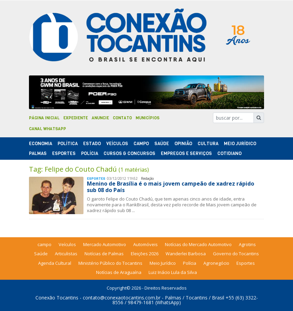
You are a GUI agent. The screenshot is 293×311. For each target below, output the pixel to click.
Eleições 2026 (144, 253)
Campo (141, 143)
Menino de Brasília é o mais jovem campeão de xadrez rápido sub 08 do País (170, 187)
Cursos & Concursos (129, 153)
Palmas (38, 153)
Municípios (147, 118)
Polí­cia (89, 153)
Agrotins (247, 244)
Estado (92, 143)
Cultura (208, 143)
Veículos (117, 143)
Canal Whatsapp (47, 129)
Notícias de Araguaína (118, 272)
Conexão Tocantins (56, 297)
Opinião (183, 143)
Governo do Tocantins (236, 253)
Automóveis (145, 244)
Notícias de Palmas (104, 253)
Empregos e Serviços (186, 153)
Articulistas (66, 253)
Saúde (161, 143)
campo (44, 244)
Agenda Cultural (54, 263)
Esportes (64, 153)
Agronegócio (216, 263)
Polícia (189, 263)
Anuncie (100, 118)
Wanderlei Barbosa (186, 253)
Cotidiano (229, 153)
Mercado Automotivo (104, 244)
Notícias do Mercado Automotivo (198, 244)
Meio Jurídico (240, 143)
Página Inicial (44, 118)
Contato (122, 118)
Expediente (75, 118)
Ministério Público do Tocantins (110, 263)
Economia (40, 143)
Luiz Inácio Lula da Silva (173, 272)
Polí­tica (68, 143)
